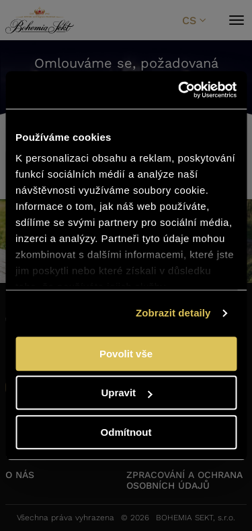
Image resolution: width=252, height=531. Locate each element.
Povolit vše (126, 353)
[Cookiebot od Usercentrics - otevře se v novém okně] (179, 90)
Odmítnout (126, 432)
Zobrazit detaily (173, 312)
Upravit (126, 392)
